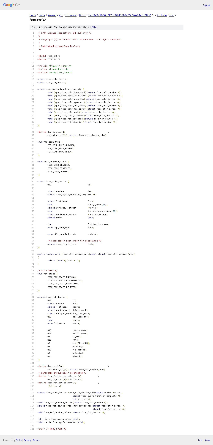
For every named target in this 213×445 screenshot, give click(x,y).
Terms (36, 440)
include (162, 15)
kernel (52, 15)
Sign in (206, 4)
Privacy (27, 440)
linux (33, 15)
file (93, 27)
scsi (171, 15)
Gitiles (19, 440)
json (207, 440)
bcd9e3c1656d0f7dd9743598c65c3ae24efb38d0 (119, 15)
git (61, 15)
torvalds (70, 15)
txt (200, 440)
